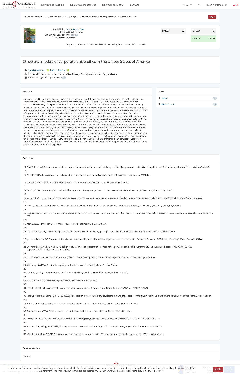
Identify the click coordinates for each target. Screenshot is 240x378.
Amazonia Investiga (54, 16)
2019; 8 (72, 16)
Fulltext (164, 98)
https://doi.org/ (168, 104)
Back (212, 17)
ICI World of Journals (33, 16)
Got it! (218, 369)
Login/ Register (217, 4)
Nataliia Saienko (57, 70)
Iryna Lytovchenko (36, 70)
